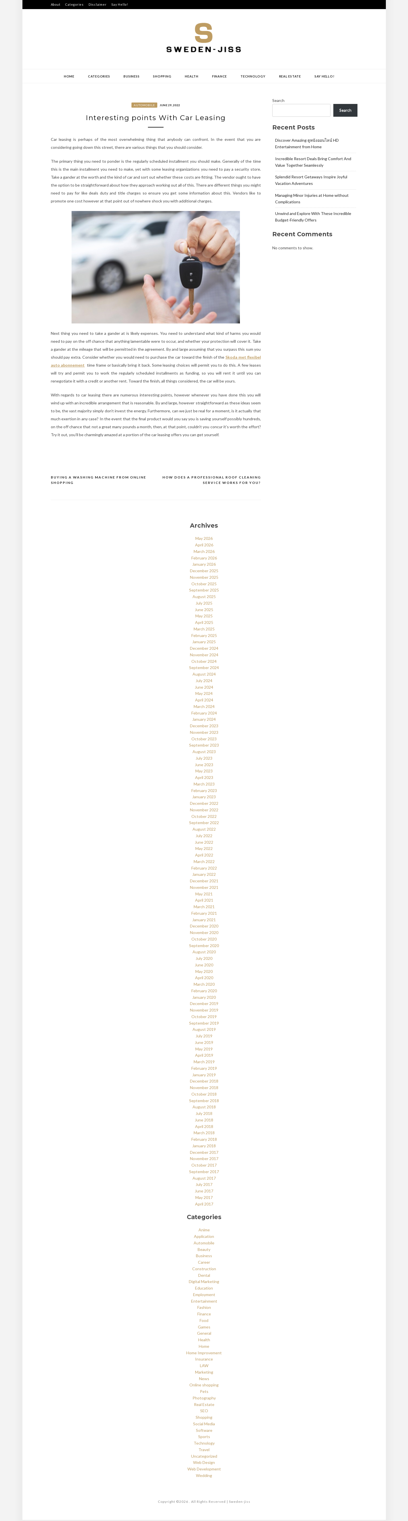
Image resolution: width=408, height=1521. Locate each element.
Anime (204, 1231)
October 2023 (204, 739)
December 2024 (204, 649)
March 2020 (204, 985)
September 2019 (204, 1024)
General (204, 1334)
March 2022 (204, 862)
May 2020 (204, 972)
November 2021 (204, 888)
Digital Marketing (204, 1282)
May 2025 (204, 617)
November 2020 (204, 933)
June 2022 (204, 843)
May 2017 (204, 1198)
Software (204, 1431)
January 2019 (204, 1075)
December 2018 (204, 1082)
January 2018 (204, 1146)
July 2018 (204, 1114)
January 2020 (204, 998)
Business (131, 76)
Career (204, 1263)
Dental (204, 1276)
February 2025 (204, 636)
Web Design (204, 1463)
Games (204, 1328)
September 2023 (204, 746)
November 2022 (204, 810)
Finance (219, 76)
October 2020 (204, 940)
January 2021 (204, 920)
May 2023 (204, 772)
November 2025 (204, 578)
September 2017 (204, 1172)
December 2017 (204, 1153)
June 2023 (204, 765)
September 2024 (204, 669)
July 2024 (204, 681)
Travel (204, 1450)
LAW (204, 1366)
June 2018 (204, 1121)
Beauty (204, 1250)
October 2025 (204, 584)
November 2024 (204, 655)
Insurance (204, 1360)
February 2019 (204, 1069)
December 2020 (204, 927)
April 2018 (204, 1127)
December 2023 (204, 726)
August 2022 (204, 830)
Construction (204, 1269)
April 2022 (204, 856)
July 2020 (204, 959)
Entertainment (204, 1302)
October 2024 (204, 662)
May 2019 (204, 1050)
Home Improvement (204, 1353)
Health (191, 76)
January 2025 (204, 643)
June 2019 (204, 1043)
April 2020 (204, 979)
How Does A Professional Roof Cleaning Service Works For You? (211, 481)
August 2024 (204, 675)
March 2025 (204, 630)
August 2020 (204, 953)
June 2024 (204, 688)
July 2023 (204, 759)
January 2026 (204, 565)
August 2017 (204, 1179)
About (55, 4)
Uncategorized (204, 1457)
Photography (204, 1399)
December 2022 (204, 804)
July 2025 (204, 604)
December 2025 (204, 571)
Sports (204, 1438)
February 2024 (204, 714)
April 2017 (204, 1205)
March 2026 (204, 552)
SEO (204, 1412)
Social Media (204, 1424)
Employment (204, 1295)
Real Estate (290, 76)
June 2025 (204, 610)
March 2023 (204, 785)
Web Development (204, 1470)
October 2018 (204, 1095)
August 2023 (204, 752)
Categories (74, 4)
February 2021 (204, 914)
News (204, 1379)
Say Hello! (119, 4)
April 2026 (204, 546)
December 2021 (204, 881)
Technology (252, 76)
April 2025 (204, 623)
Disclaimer (98, 4)
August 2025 (204, 597)
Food (204, 1321)
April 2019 (204, 1056)
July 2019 (204, 1037)
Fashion (204, 1308)
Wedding (204, 1476)
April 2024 (204, 701)
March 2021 (204, 907)
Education (204, 1289)
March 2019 (204, 1062)
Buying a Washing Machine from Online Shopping (98, 481)
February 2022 (204, 869)
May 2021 (204, 895)
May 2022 (204, 849)
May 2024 (204, 694)
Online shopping (204, 1386)
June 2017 (204, 1192)
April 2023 (204, 778)
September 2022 (204, 824)
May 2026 (204, 539)
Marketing (204, 1373)
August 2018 (204, 1108)
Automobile (144, 105)
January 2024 (204, 720)
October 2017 (204, 1166)
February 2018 (204, 1140)
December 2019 (204, 1004)
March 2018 (204, 1134)
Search (278, 100)
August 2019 (204, 1030)
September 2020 (204, 946)
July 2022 (204, 836)
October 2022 (204, 817)
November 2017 (204, 1160)
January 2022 (204, 875)
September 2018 (204, 1101)
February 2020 (204, 991)
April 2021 (204, 901)
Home (69, 76)
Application (204, 1237)
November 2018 (204, 1088)
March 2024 (204, 707)
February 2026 (204, 559)
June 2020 (204, 966)
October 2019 (204, 1017)
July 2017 (204, 1185)
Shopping (162, 76)
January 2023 (204, 798)
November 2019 (204, 1011)
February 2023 (204, 791)
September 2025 (204, 591)
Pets (204, 1392)
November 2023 (204, 733)
